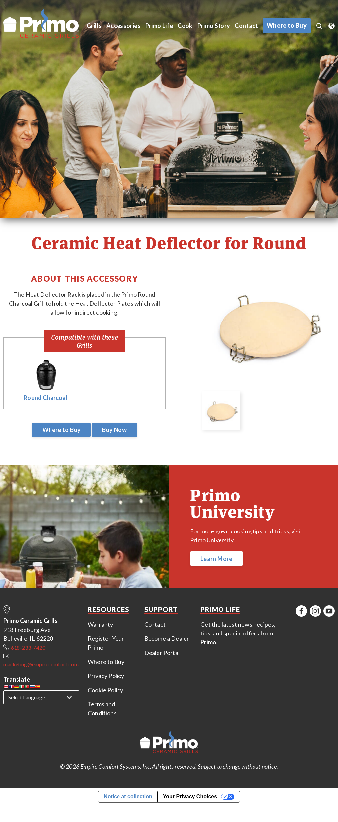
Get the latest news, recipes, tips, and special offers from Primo (237, 633)
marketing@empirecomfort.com (41, 664)
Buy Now (114, 429)
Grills (94, 25)
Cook (186, 25)
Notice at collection (128, 796)
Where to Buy (61, 429)
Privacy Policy (106, 675)
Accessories (124, 25)
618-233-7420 (28, 647)
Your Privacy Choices (190, 796)
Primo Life (160, 25)
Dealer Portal (162, 652)
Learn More (216, 558)
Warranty (100, 624)
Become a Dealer (166, 638)
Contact (247, 25)
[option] (267, 330)
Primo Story (214, 25)
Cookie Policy (105, 690)
